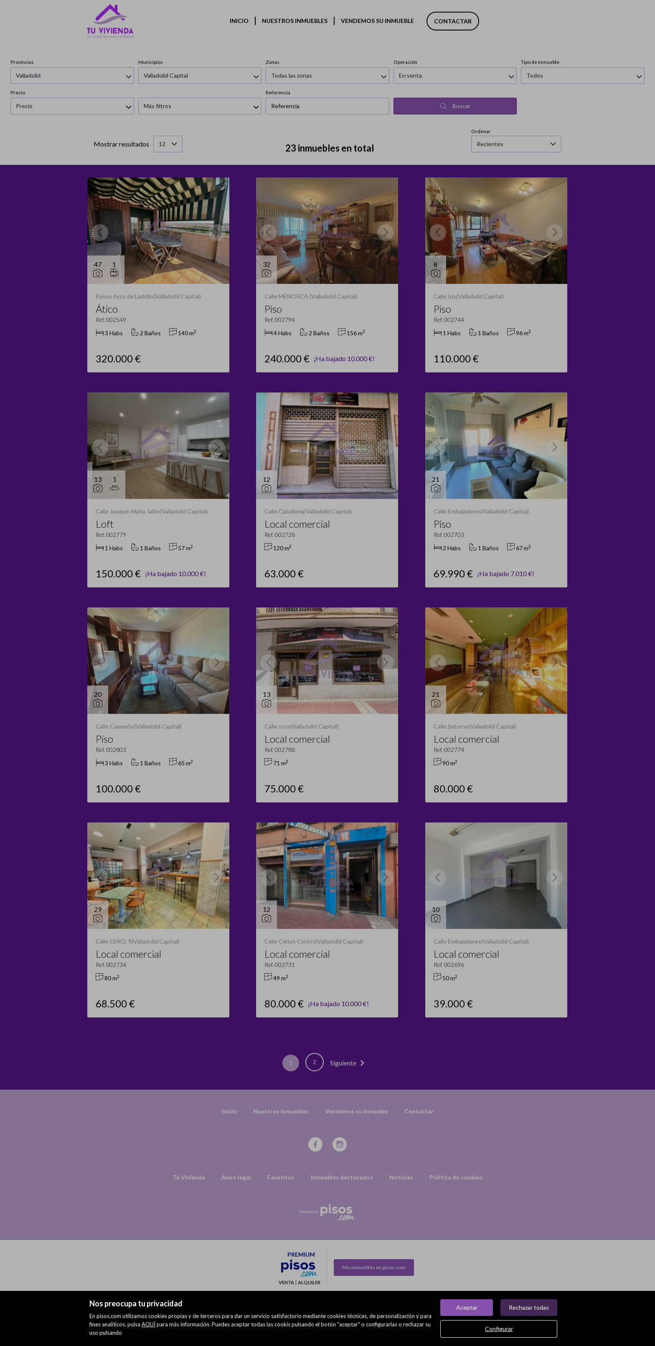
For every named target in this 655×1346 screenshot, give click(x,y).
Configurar (499, 1328)
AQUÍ (148, 1324)
